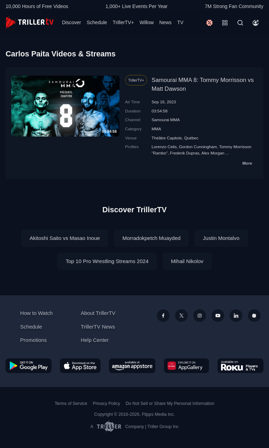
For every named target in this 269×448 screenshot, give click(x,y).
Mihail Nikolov (187, 261)
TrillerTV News (98, 327)
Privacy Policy (106, 403)
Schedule (97, 22)
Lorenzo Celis (164, 146)
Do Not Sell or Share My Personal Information (170, 403)
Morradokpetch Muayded (151, 238)
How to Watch (36, 313)
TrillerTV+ (123, 22)
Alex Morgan (213, 153)
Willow (146, 22)
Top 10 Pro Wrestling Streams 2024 (107, 261)
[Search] (240, 22)
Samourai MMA (166, 119)
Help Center (95, 340)
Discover (71, 22)
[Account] (255, 22)
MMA (156, 128)
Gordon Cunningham (198, 146)
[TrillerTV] (30, 22)
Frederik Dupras (184, 153)
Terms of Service (71, 403)
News (165, 22)
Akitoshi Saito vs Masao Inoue (64, 238)
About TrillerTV (98, 313)
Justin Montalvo (221, 238)
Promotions (33, 340)
